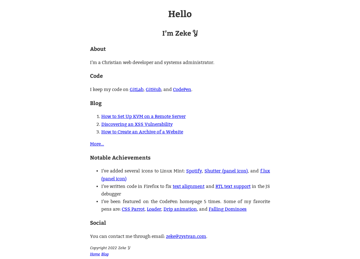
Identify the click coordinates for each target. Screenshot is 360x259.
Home (95, 253)
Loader (154, 209)
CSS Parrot (133, 209)
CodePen (182, 89)
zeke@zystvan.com (186, 236)
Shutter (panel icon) (226, 171)
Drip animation (180, 209)
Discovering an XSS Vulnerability (137, 124)
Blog (105, 253)
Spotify (194, 171)
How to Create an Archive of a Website (142, 132)
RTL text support (233, 186)
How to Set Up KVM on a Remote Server (143, 116)
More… (97, 144)
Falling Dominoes (228, 209)
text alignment (188, 186)
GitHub (153, 89)
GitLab (136, 89)
